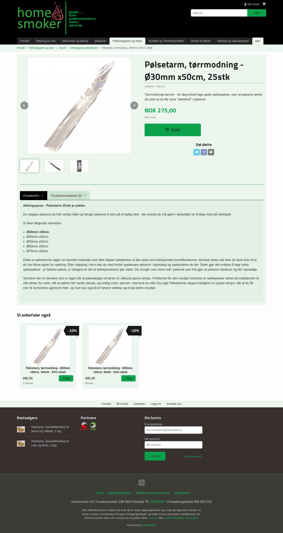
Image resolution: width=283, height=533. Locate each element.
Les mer (154, 517)
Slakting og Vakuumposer (233, 41)
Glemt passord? (193, 456)
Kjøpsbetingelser (119, 493)
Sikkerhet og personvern (152, 493)
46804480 (157, 501)
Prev (28, 104)
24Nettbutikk (149, 525)
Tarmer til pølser (201, 41)
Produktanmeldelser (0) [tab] (66, 195)
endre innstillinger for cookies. (181, 517)
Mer (257, 41)
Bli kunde (122, 403)
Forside (25, 41)
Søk (256, 12)
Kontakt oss (174, 403)
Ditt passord (152, 439)
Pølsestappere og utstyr (127, 41)
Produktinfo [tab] (31, 195)
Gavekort (139, 403)
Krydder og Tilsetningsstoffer (166, 41)
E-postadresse (154, 424)
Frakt (100, 493)
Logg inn (156, 403)
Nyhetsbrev (182, 493)
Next (138, 104)
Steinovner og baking (75, 41)
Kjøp (172, 129)
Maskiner (100, 41)
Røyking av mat (45, 41)
